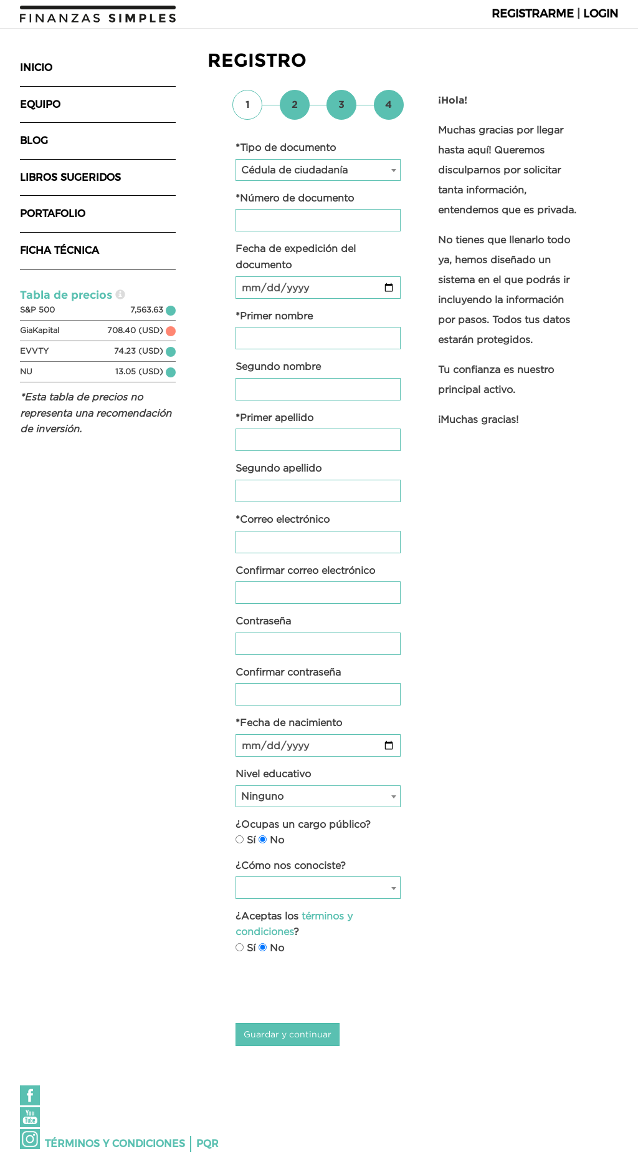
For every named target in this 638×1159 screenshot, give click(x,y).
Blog (34, 141)
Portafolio (52, 214)
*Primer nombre (274, 315)
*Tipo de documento (286, 147)
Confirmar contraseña (288, 671)
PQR (207, 1144)
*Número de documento (295, 197)
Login (600, 14)
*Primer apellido (274, 417)
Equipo (40, 104)
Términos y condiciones (115, 1144)
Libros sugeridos (70, 177)
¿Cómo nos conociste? (291, 865)
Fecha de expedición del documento (296, 256)
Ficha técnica (59, 250)
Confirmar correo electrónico (305, 570)
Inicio (36, 68)
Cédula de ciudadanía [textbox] (294, 169)
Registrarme (533, 14)
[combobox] (318, 170)
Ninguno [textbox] (262, 796)
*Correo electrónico (283, 519)
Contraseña (263, 620)
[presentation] (330, 989)
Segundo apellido (278, 467)
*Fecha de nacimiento (289, 722)
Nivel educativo (273, 773)
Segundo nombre (278, 366)
